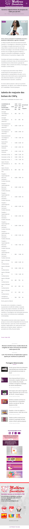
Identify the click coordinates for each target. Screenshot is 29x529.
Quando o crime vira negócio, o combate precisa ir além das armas (18, 411)
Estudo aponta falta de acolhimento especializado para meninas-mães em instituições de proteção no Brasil (18, 370)
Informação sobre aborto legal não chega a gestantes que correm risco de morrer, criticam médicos (18, 392)
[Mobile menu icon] (26, 3)
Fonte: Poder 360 (5, 337)
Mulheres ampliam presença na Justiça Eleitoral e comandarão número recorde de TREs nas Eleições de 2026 (17, 402)
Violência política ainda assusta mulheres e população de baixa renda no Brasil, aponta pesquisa (17, 419)
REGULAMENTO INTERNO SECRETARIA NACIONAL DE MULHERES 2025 (10, 443)
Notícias (3, 21)
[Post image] (4, 369)
